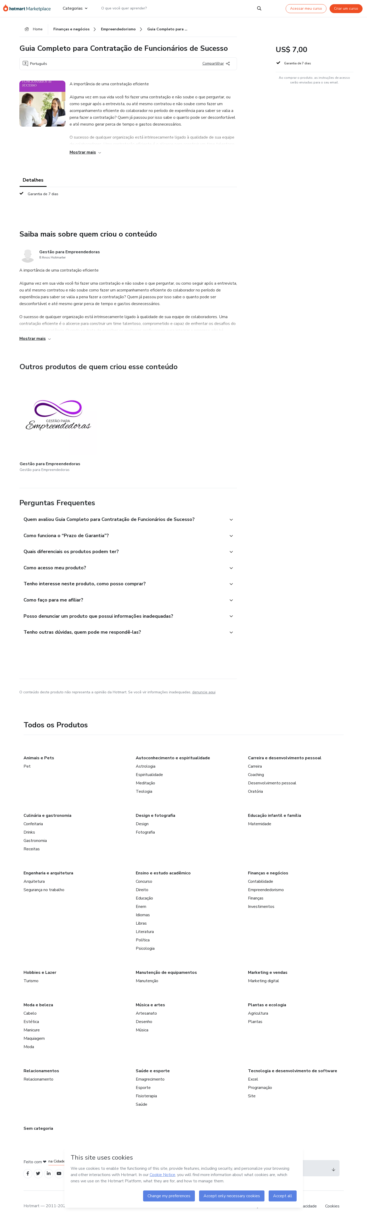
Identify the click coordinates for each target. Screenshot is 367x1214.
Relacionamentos (41, 1062)
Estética (31, 1012)
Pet (27, 757)
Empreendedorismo (266, 881)
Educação (144, 889)
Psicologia (145, 939)
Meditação (145, 774)
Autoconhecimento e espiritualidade (173, 749)
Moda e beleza (38, 996)
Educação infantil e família (274, 806)
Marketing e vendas (267, 963)
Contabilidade (260, 872)
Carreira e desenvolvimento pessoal (284, 749)
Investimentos (261, 897)
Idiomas (143, 906)
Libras (141, 914)
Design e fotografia (155, 806)
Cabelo (30, 1004)
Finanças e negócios (268, 864)
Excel (253, 1070)
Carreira (255, 757)
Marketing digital (263, 972)
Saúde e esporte (153, 1062)
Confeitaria (33, 815)
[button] (122, 507)
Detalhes (33, 181)
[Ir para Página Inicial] (28, 8)
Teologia (144, 782)
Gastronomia (35, 831)
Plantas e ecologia (267, 996)
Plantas (255, 1012)
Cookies (332, 1198)
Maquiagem (34, 1029)
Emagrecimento (150, 1070)
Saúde (141, 1095)
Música (142, 1021)
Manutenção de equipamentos (166, 963)
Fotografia (145, 823)
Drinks (29, 823)
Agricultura (258, 1004)
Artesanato (146, 1004)
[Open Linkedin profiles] (51, 1165)
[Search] (259, 8)
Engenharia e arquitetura (48, 864)
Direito (142, 881)
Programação (260, 1078)
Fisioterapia (146, 1087)
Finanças (255, 889)
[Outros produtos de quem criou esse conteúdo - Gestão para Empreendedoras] (48, 419)
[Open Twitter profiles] (40, 1165)
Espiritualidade (149, 765)
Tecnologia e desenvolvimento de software (292, 1062)
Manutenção (147, 972)
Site (252, 1087)
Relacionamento (38, 1070)
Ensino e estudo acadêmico (163, 864)
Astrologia (145, 757)
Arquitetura (34, 872)
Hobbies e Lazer (40, 963)
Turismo (31, 972)
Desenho (144, 1012)
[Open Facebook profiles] (28, 1165)
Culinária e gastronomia (47, 806)
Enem (141, 897)
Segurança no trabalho (44, 881)
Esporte (143, 1078)
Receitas (32, 840)
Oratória (255, 782)
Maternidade (259, 815)
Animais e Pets (39, 749)
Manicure (32, 1021)
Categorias (75, 8)
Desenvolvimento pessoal (272, 774)
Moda (29, 1038)
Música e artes (150, 996)
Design (142, 815)
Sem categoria (38, 1119)
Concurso (144, 872)
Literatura (145, 922)
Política (143, 931)
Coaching (256, 765)
